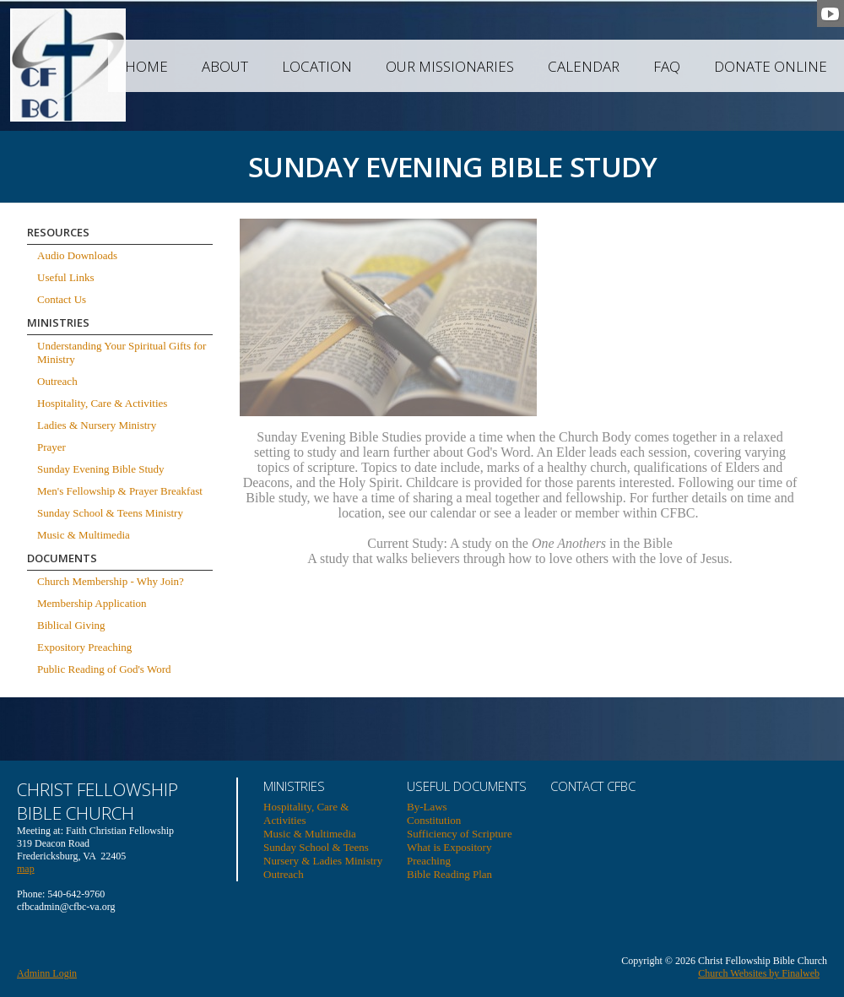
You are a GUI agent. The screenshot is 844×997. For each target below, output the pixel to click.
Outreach (57, 381)
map (26, 869)
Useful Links (66, 277)
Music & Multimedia (83, 534)
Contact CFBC (593, 786)
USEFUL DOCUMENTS (467, 786)
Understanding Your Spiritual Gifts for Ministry (121, 352)
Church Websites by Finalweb (759, 973)
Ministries (294, 786)
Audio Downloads (77, 255)
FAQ (666, 66)
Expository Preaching (84, 647)
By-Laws (427, 806)
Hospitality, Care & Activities (102, 403)
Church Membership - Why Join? (110, 581)
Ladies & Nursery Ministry (96, 425)
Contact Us (61, 299)
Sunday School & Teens (316, 847)
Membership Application (92, 603)
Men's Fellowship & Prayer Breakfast (120, 491)
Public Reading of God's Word (104, 669)
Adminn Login (47, 973)
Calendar (583, 66)
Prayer (51, 447)
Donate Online (770, 66)
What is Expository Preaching (449, 854)
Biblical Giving (71, 625)
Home (146, 66)
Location (317, 66)
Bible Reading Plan (449, 874)
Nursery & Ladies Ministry (322, 860)
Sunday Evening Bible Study (101, 469)
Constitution (434, 820)
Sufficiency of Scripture (459, 833)
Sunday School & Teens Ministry (110, 513)
